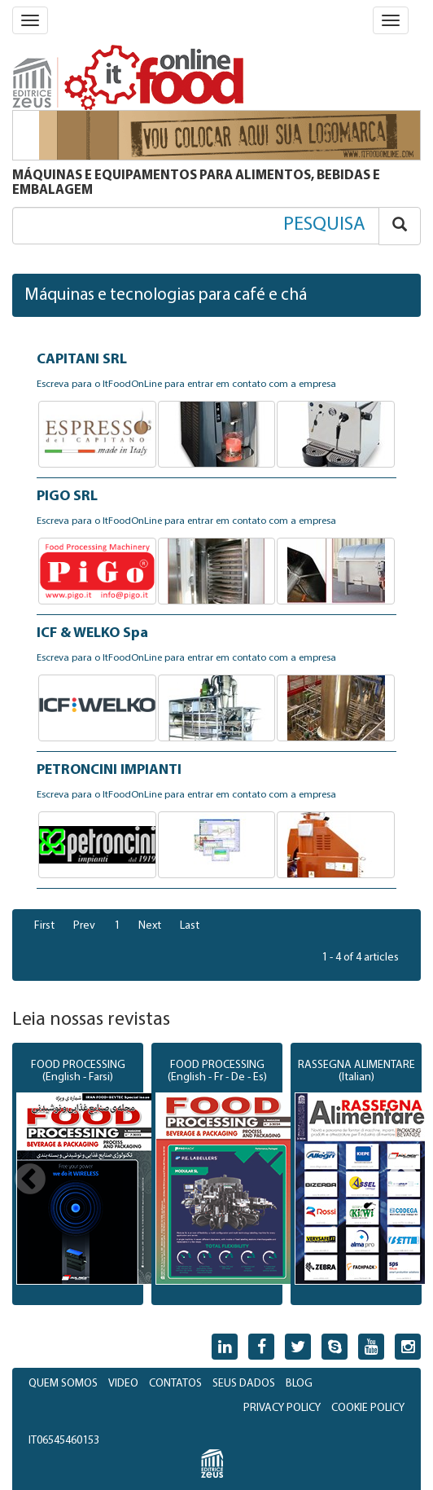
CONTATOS (175, 1384)
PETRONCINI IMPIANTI (109, 770)
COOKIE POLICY (368, 1408)
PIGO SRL (67, 496)
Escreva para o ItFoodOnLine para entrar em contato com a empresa (186, 384)
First (44, 926)
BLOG (299, 1384)
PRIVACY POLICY (282, 1408)
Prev (84, 926)
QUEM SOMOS (63, 1384)
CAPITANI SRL (82, 359)
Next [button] (403, 1180)
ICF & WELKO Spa (92, 633)
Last (189, 926)
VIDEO (123, 1384)
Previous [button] (30, 1180)
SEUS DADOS (243, 1384)
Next (149, 926)
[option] (77, 1174)
